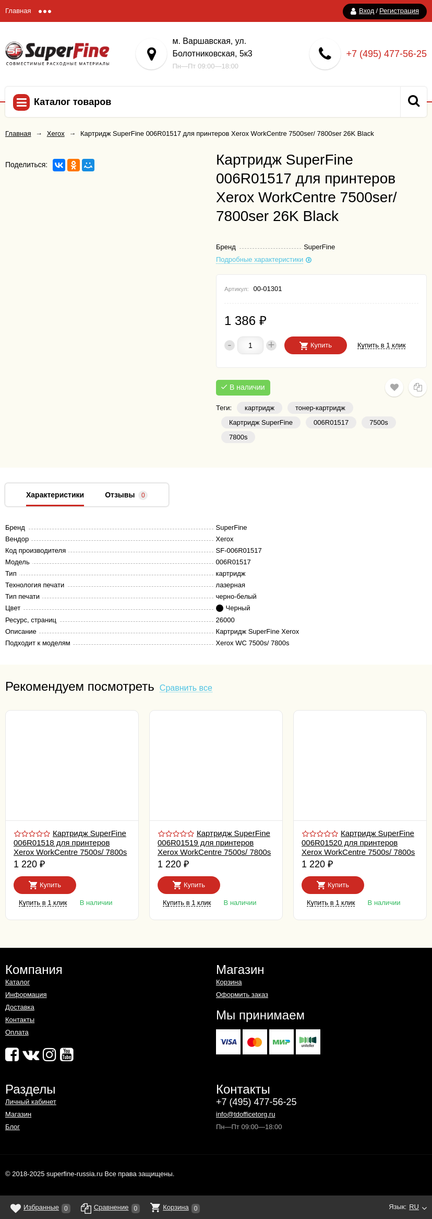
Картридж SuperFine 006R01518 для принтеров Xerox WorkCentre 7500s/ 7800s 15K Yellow (70, 847)
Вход (366, 11)
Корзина (229, 982)
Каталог (17, 982)
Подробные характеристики (259, 259)
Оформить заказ (242, 995)
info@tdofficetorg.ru (245, 1114)
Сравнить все (186, 688)
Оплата (17, 1032)
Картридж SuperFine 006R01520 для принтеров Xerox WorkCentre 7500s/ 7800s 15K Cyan (358, 847)
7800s (238, 437)
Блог (12, 1127)
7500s (378, 422)
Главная (18, 11)
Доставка (19, 1007)
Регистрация (399, 11)
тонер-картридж (320, 408)
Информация (26, 995)
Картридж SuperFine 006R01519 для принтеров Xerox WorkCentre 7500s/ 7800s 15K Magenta (214, 847)
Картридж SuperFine (261, 422)
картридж (259, 408)
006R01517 (331, 422)
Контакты (19, 1020)
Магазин (18, 1114)
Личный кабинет (30, 1102)
